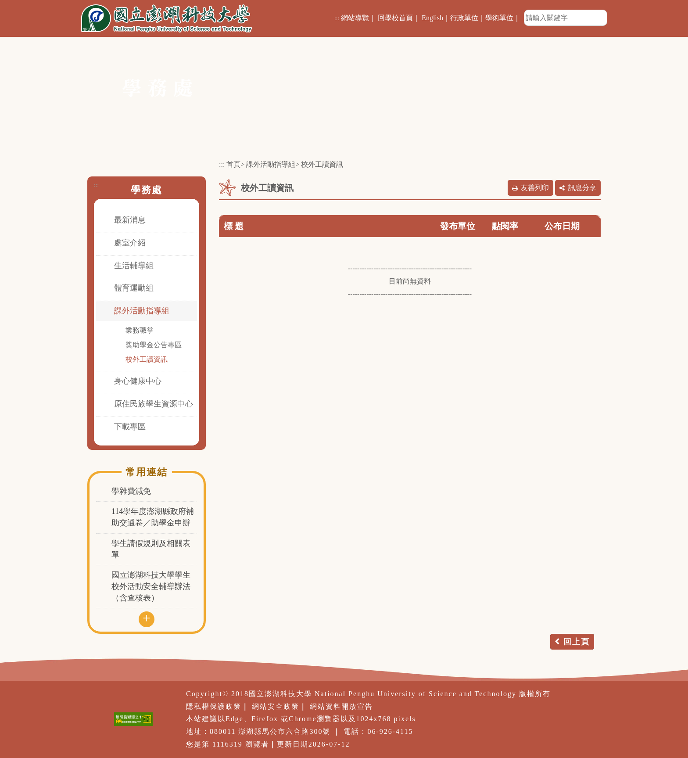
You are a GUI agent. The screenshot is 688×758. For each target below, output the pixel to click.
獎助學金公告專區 (153, 344)
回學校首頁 (395, 18)
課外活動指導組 (141, 310)
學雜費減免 (131, 491)
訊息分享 (582, 187)
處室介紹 (130, 242)
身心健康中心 (137, 381)
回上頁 (576, 641)
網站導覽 (355, 18)
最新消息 (130, 220)
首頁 (233, 164)
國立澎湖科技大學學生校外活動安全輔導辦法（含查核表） (150, 586)
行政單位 (464, 18)
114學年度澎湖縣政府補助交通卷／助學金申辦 (152, 517)
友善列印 (535, 187)
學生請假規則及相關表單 (150, 549)
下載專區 (130, 426)
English (432, 18)
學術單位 (499, 18)
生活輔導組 (134, 265)
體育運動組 (134, 288)
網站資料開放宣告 (341, 706)
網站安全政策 (275, 706)
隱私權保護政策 (213, 706)
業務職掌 (139, 330)
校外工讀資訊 (146, 359)
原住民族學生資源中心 (153, 403)
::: (336, 18)
